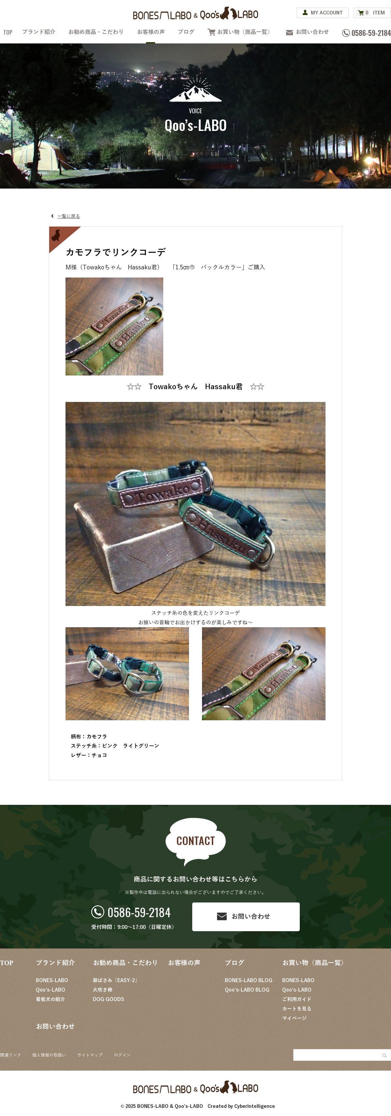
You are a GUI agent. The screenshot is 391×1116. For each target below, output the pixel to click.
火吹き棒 (102, 990)
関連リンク (10, 1055)
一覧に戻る (68, 216)
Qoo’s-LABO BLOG (247, 990)
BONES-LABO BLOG (248, 980)
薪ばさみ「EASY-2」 (116, 980)
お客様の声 (151, 32)
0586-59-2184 (139, 911)
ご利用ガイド (296, 999)
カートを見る (296, 1009)
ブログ (186, 32)
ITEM (370, 12)
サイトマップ (90, 1055)
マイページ (294, 1018)
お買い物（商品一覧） (245, 32)
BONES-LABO (52, 980)
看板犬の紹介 (50, 999)
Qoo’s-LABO (50, 990)
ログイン (122, 1055)
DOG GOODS (108, 999)
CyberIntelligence (254, 1106)
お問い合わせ (312, 32)
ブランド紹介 (38, 32)
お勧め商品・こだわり (96, 32)
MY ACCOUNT (327, 12)
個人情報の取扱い (49, 1055)
